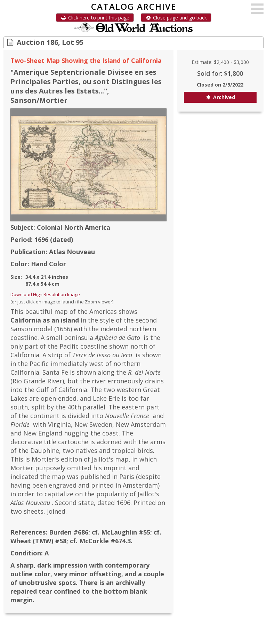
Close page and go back (176, 17)
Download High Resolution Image (45, 294)
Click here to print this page (94, 17)
